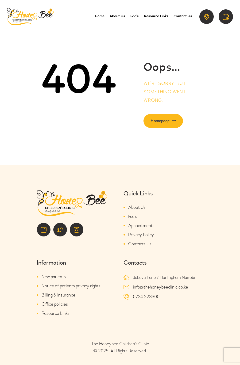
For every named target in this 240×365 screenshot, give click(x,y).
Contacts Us (139, 244)
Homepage (160, 121)
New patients (54, 277)
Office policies (55, 304)
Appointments (141, 225)
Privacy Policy (141, 235)
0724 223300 (146, 297)
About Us (137, 207)
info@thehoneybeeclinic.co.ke (160, 287)
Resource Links (56, 313)
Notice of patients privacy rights (71, 286)
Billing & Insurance (58, 295)
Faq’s (132, 216)
